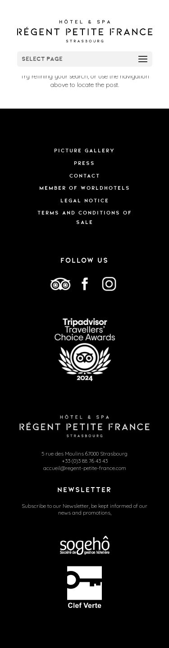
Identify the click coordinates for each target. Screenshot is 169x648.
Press (84, 163)
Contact (84, 176)
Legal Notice (84, 200)
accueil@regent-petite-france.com (84, 468)
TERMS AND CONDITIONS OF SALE (84, 217)
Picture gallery (84, 150)
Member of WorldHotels (84, 188)
